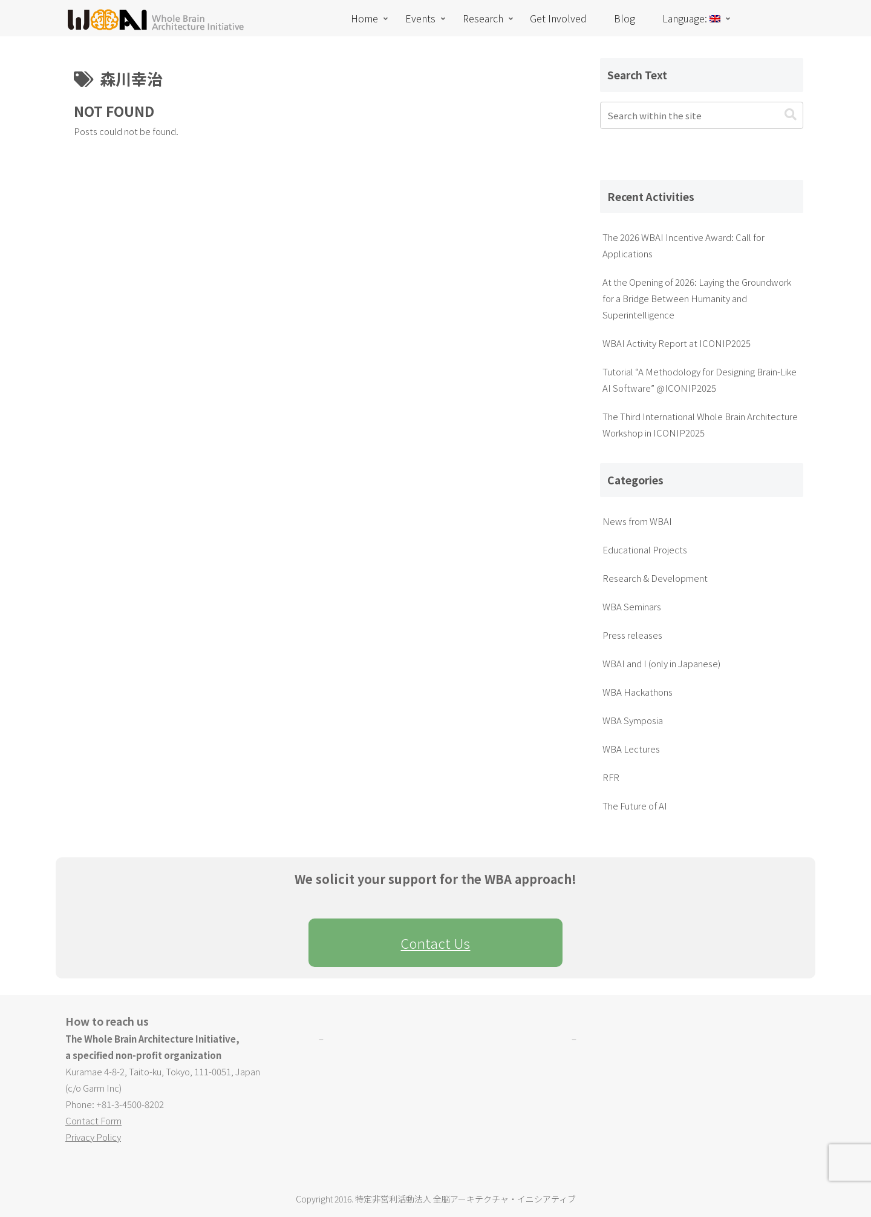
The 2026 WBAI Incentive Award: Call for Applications (683, 245)
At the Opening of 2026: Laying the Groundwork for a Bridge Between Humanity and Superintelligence (696, 298)
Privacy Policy (93, 1136)
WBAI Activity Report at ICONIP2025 (676, 343)
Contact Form (93, 1120)
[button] (790, 115)
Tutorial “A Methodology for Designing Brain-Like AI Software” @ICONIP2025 (699, 379)
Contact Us (435, 942)
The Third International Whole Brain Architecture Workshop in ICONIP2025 (700, 424)
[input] (701, 115)
